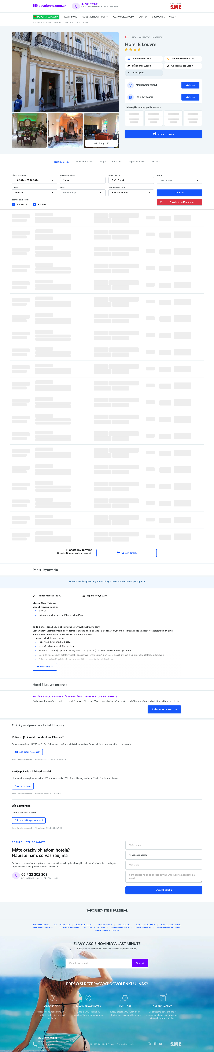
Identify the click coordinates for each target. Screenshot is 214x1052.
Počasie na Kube (23, 781)
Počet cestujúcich (67, 175)
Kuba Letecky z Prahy (145, 919)
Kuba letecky (124, 919)
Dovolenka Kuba (44, 22)
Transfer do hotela (116, 187)
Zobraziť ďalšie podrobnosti (29, 815)
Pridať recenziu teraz (164, 705)
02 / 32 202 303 (93, 4)
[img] (175, 7)
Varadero (58, 22)
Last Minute (70, 17)
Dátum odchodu (19, 175)
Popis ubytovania (84, 162)
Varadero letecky (143, 921)
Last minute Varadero (69, 921)
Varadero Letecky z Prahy (169, 921)
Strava (159, 175)
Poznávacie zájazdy (123, 17)
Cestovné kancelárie (20, 200)
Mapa (103, 162)
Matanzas (69, 22)
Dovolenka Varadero (43, 921)
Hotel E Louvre (75, 697)
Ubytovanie (158, 17)
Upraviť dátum (127, 549)
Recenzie (116, 162)
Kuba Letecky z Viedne (171, 919)
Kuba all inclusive (84, 919)
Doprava (15, 187)
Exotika (143, 17)
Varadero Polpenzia (120, 921)
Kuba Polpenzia (105, 919)
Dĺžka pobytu (114, 175)
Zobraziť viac (45, 663)
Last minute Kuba (62, 919)
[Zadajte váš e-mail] (99, 956)
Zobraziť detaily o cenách (27, 748)
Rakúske (42, 204)
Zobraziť (179, 193)
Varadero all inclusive (94, 921)
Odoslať (140, 956)
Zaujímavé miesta (136, 162)
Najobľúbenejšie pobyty (95, 17)
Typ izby (63, 187)
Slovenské (22, 204)
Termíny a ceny (61, 162)
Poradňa (156, 162)
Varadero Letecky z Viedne (107, 924)
